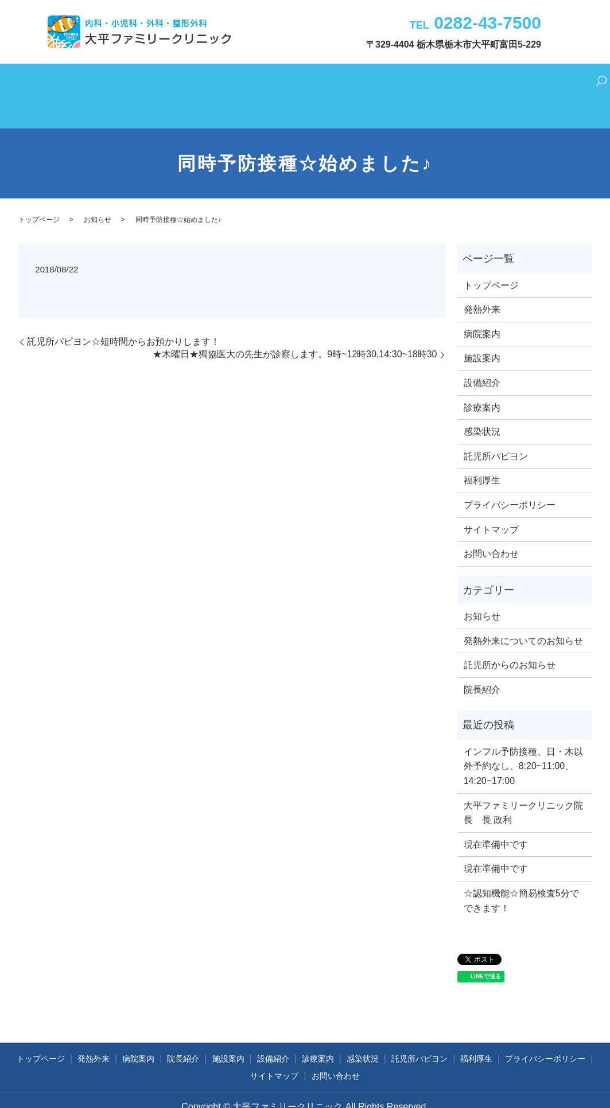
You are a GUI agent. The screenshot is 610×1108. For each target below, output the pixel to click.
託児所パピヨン (422, 80)
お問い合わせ (528, 80)
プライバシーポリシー (509, 475)
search (569, 81)
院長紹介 (194, 80)
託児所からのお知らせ (509, 635)
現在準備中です (496, 815)
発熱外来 (107, 80)
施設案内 (237, 80)
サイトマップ (491, 500)
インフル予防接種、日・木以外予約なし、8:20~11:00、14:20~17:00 (523, 736)
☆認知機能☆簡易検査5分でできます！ (521, 871)
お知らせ (97, 190)
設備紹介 (280, 80)
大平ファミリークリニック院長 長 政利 (523, 783)
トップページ (56, 80)
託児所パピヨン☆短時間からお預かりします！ (123, 312)
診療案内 (324, 80)
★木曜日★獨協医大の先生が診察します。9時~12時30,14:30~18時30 (295, 325)
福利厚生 (477, 80)
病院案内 (151, 80)
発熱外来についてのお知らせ (523, 611)
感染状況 (367, 80)
